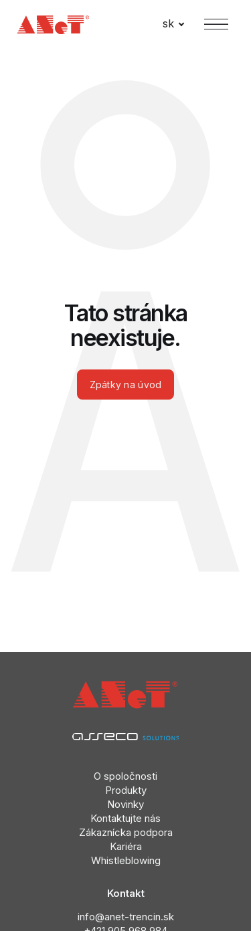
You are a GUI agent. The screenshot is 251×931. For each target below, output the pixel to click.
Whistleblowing (126, 860)
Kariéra (126, 846)
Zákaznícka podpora (126, 832)
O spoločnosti (125, 776)
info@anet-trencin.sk (126, 916)
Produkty (126, 790)
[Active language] (174, 24)
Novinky (125, 804)
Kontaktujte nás (125, 818)
